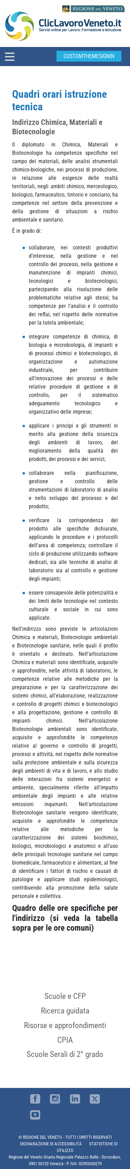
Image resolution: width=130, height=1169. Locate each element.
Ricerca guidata (65, 1011)
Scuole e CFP (65, 996)
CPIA (65, 1040)
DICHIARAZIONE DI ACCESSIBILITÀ (51, 1143)
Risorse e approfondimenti (65, 1025)
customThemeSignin (88, 56)
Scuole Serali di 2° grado (65, 1054)
